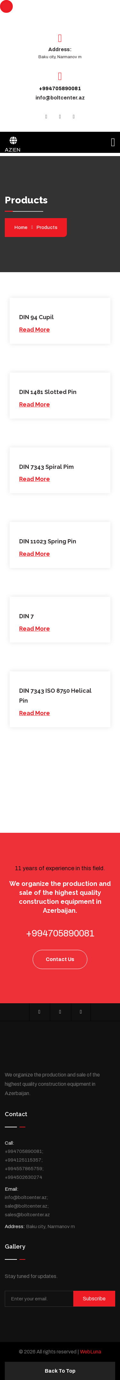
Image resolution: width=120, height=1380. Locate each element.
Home (21, 227)
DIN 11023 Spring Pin (47, 541)
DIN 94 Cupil (36, 317)
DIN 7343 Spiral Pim (46, 466)
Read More (34, 329)
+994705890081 (60, 88)
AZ (8, 150)
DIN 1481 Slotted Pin (47, 392)
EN (16, 150)
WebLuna (90, 1351)
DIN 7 (26, 616)
